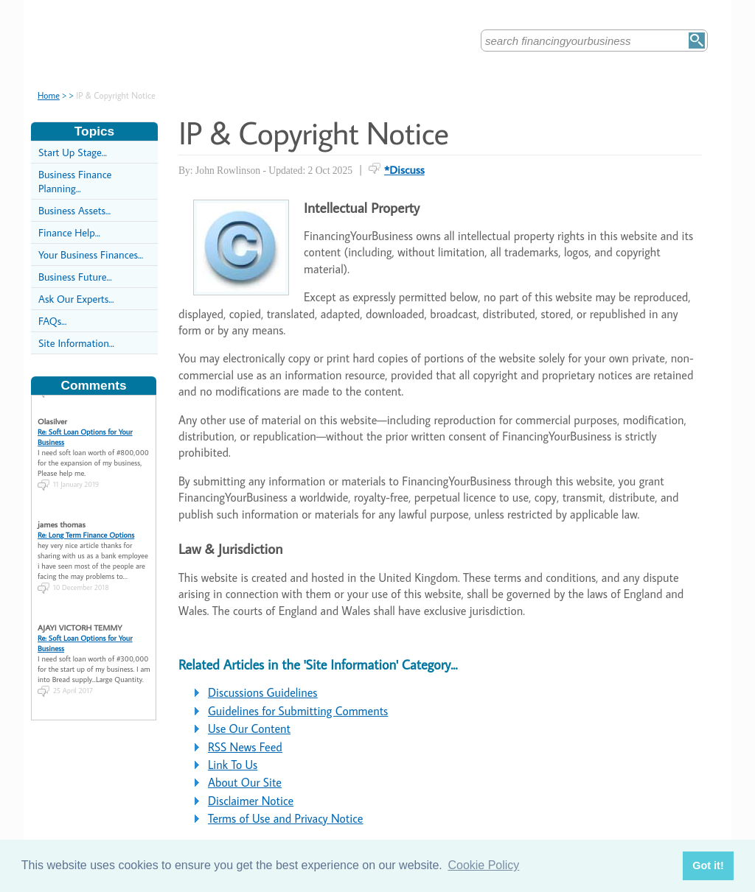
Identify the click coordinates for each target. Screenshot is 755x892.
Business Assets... (74, 210)
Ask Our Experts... (76, 299)
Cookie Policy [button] (483, 865)
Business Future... (75, 277)
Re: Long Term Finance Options (86, 529)
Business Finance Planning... (74, 181)
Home (49, 95)
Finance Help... (69, 232)
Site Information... (76, 343)
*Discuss (404, 169)
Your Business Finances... (90, 254)
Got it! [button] (707, 865)
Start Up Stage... (72, 152)
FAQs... (52, 321)
